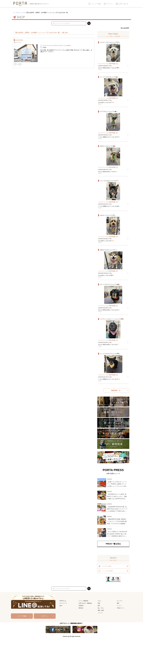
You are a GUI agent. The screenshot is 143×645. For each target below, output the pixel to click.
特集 (99, 603)
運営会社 (81, 608)
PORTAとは (63, 601)
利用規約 (81, 605)
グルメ (99, 601)
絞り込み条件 (125, 28)
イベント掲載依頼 (83, 601)
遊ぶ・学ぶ (101, 608)
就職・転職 (101, 610)
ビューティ (120, 601)
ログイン (108, 4)
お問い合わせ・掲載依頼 (85, 603)
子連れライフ (120, 608)
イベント (119, 605)
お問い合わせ (122, 4)
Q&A (61, 605)
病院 (118, 603)
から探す (105, 566)
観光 (99, 605)
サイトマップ (63, 603)
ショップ (21, 12)
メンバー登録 (94, 4)
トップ (15, 12)
